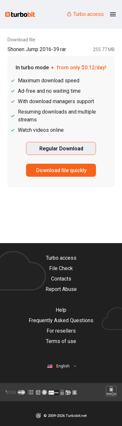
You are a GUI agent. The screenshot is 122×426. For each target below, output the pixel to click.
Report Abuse (61, 289)
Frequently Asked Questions (61, 320)
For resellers (61, 331)
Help (61, 310)
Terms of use (61, 341)
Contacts (61, 279)
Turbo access (85, 14)
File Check (61, 268)
